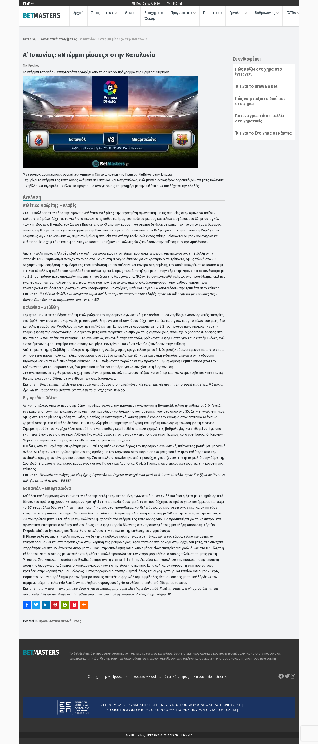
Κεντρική (29, 39)
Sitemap (222, 677)
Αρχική (78, 13)
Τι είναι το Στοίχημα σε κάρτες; (263, 133)
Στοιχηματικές (102, 13)
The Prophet (31, 65)
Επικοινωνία (202, 677)
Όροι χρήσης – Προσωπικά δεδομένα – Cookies (124, 677)
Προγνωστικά (181, 13)
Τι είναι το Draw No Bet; (256, 86)
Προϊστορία (212, 13)
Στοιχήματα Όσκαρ (153, 16)
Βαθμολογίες (265, 13)
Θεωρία (131, 13)
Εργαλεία (237, 13)
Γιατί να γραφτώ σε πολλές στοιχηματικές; (260, 118)
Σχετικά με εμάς (177, 677)
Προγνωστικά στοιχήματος (57, 39)
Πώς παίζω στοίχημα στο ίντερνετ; (258, 72)
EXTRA (291, 13)
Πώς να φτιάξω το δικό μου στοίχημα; (260, 101)
